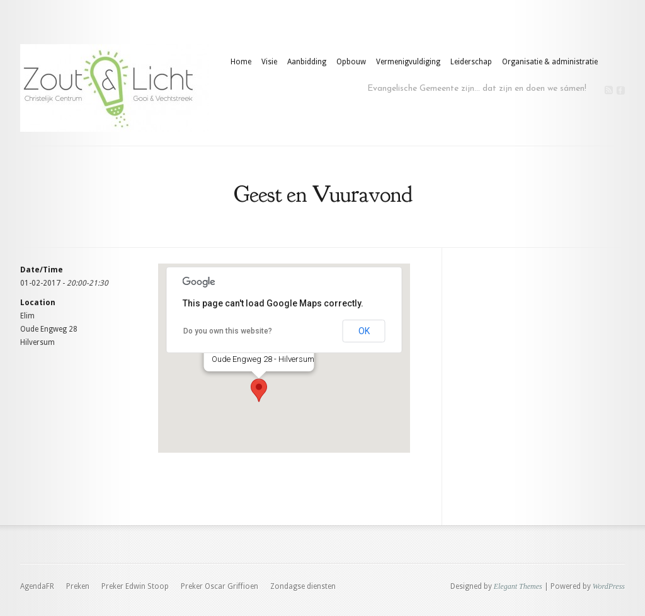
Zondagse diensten (303, 586)
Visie (269, 61)
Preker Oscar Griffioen (219, 586)
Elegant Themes (518, 586)
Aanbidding (306, 61)
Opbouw (351, 61)
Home (241, 61)
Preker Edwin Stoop (135, 586)
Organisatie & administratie (550, 61)
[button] (259, 390)
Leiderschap (471, 61)
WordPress (609, 586)
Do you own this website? (227, 331)
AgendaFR (37, 586)
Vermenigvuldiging (408, 61)
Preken (77, 586)
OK (364, 331)
